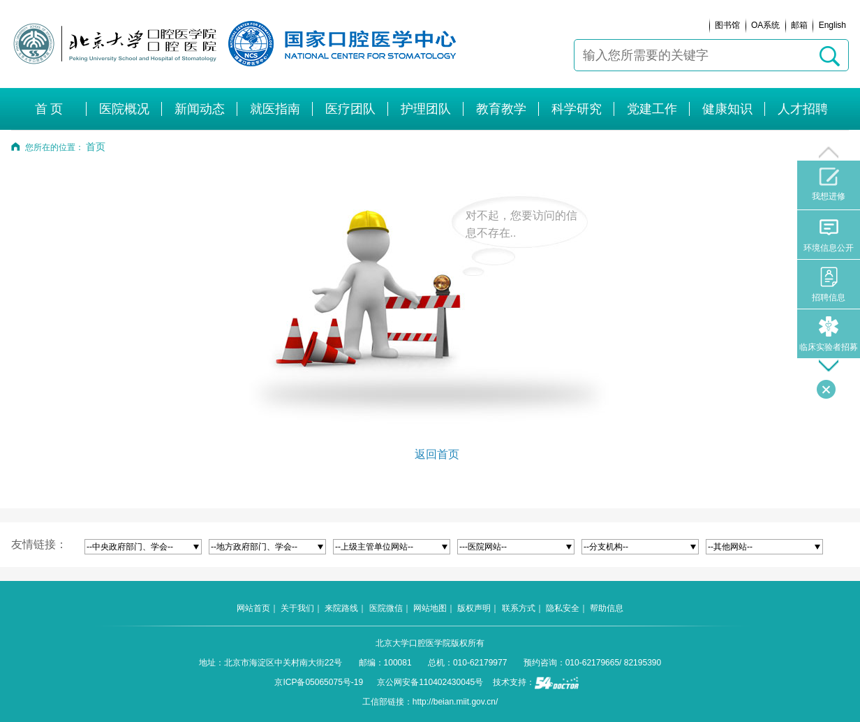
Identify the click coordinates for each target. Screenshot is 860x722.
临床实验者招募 (828, 334)
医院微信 (386, 608)
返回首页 (437, 454)
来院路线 (341, 608)
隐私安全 (562, 608)
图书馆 (727, 25)
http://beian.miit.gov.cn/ (455, 702)
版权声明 (474, 608)
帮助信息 (606, 608)
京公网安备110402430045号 (430, 682)
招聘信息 (828, 284)
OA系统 (765, 25)
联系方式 (518, 608)
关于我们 (297, 608)
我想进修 (828, 184)
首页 (95, 147)
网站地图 (430, 608)
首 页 (49, 109)
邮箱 (799, 25)
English (832, 25)
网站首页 (253, 608)
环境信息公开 (828, 235)
